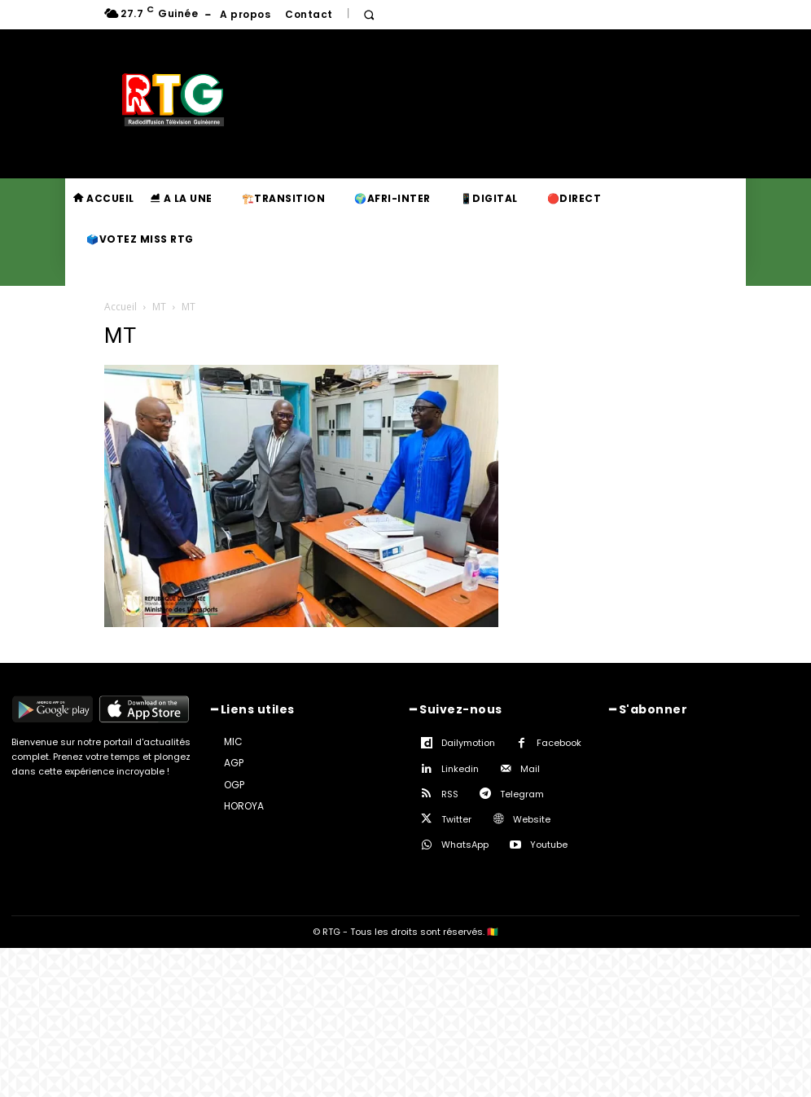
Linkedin (460, 768)
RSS (449, 794)
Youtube (549, 844)
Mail (530, 768)
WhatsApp (465, 844)
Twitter (456, 819)
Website (531, 819)
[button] (369, 15)
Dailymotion (468, 742)
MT (159, 307)
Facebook (559, 742)
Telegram (522, 794)
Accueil (120, 307)
